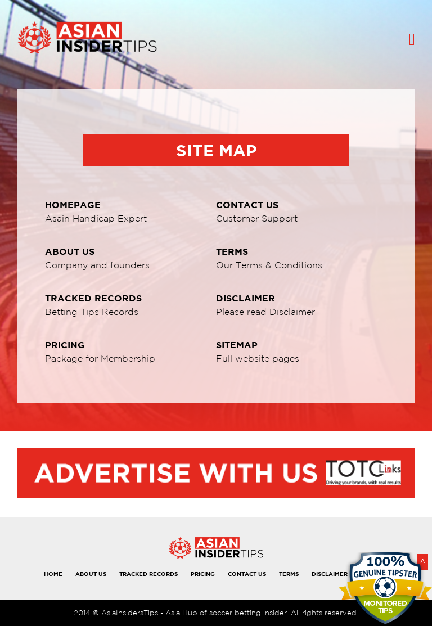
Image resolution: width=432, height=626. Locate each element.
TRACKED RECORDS (148, 573)
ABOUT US (90, 573)
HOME (53, 573)
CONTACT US (247, 573)
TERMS (289, 573)
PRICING (203, 573)
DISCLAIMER (330, 573)
